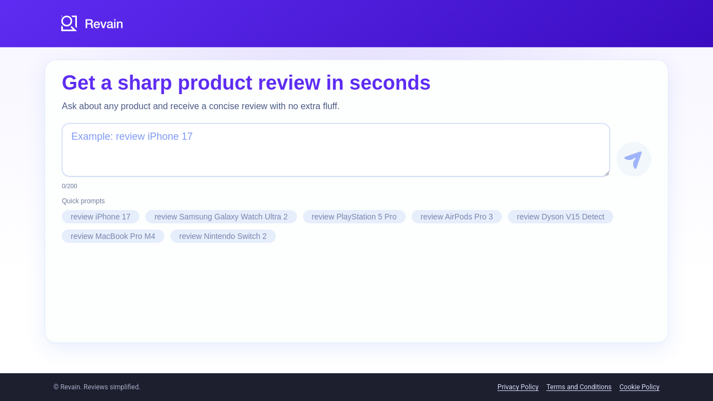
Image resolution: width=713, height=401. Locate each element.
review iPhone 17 (100, 216)
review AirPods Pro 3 (457, 216)
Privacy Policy (518, 387)
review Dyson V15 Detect (560, 216)
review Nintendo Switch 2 (223, 236)
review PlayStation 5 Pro (354, 216)
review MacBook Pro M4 (113, 236)
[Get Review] (634, 159)
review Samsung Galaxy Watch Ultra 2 (220, 216)
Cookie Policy (639, 387)
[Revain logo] (92, 23)
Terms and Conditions (579, 387)
